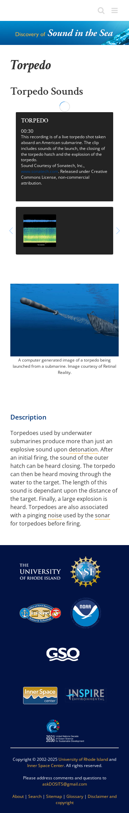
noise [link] (55, 515)
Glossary (74, 796)
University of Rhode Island (83, 759)
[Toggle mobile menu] (115, 10)
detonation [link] (83, 449)
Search (35, 796)
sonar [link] (102, 515)
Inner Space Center (45, 765)
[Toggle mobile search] (101, 10)
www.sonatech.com (39, 171)
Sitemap (54, 796)
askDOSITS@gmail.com (64, 784)
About (18, 796)
